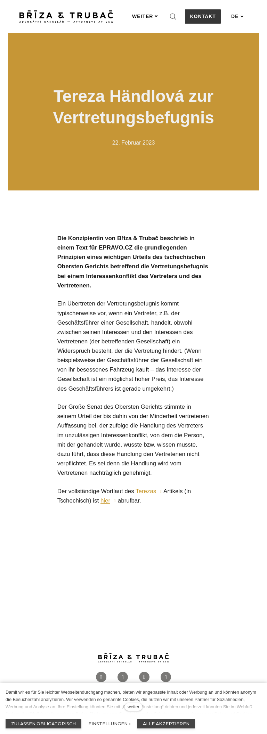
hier (105, 501)
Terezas (146, 491)
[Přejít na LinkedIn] (144, 677)
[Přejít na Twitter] (166, 677)
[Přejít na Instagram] (123, 677)
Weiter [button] (145, 16)
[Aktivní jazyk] (237, 16)
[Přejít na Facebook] (101, 677)
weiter (133, 706)
